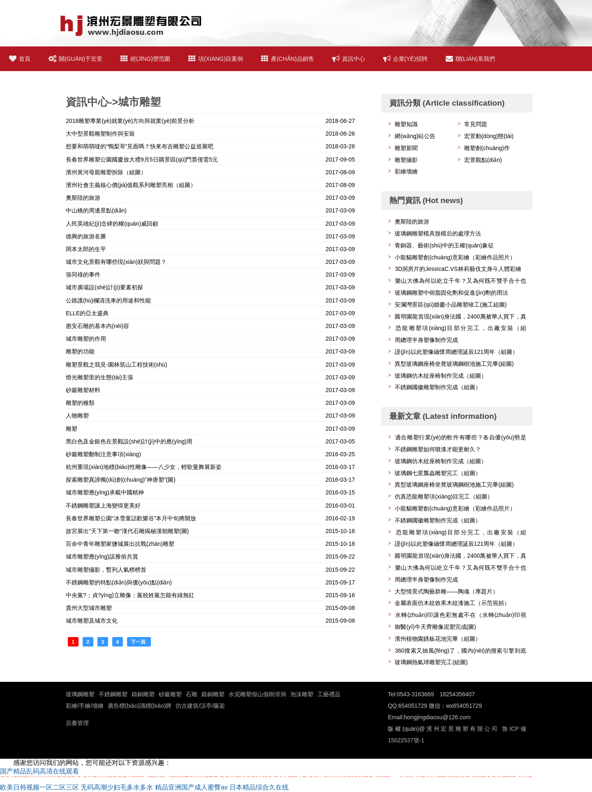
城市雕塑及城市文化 (92, 620)
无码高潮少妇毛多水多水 (117, 787)
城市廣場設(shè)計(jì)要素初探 (104, 287)
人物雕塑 (77, 415)
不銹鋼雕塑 (113, 694)
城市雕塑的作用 (86, 338)
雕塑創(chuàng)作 (487, 148)
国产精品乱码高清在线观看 (39, 771)
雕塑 (71, 428)
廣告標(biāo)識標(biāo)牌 (140, 705)
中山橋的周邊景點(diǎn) (96, 210)
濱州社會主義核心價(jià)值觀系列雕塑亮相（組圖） (131, 185)
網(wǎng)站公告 (415, 136)
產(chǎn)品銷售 (287, 59)
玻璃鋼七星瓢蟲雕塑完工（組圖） (438, 473)
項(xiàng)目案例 (215, 59)
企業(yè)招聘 (405, 59)
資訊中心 (348, 59)
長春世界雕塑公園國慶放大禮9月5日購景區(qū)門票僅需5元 (142, 159)
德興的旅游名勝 (86, 236)
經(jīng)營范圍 (145, 59)
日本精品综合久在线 (259, 787)
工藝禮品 (328, 694)
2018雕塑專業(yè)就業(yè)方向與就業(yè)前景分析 (130, 121)
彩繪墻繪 (406, 171)
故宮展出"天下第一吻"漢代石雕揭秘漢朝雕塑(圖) (127, 531)
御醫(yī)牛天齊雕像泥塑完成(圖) (435, 626)
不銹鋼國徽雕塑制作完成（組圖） (438, 387)
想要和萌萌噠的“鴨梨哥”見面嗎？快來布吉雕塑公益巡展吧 (139, 146)
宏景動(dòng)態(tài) (489, 136)
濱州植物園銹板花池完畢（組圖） (438, 638)
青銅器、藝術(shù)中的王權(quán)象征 (444, 245)
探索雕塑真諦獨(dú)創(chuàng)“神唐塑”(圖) (121, 479)
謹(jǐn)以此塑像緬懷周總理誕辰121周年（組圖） (456, 352)
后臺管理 (77, 723)
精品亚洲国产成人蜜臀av (191, 787)
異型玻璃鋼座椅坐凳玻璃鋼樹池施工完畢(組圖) (454, 363)
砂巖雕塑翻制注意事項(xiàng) (103, 454)
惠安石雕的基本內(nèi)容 (97, 326)
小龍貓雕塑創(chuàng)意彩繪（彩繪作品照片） (455, 257)
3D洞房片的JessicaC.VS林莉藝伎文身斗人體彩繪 (458, 269)
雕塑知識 (406, 124)
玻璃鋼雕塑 (80, 694)
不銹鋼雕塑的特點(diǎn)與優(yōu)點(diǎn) (119, 582)
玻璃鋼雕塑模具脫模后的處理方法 (438, 233)
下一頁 (139, 642)
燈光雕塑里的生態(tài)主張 (99, 377)
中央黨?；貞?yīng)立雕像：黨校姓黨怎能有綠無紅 (130, 595)
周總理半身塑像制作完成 (426, 340)
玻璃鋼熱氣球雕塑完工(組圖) (431, 662)
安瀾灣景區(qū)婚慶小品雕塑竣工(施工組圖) (450, 304)
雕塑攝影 (406, 160)
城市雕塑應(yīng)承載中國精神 (105, 492)
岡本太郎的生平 (86, 249)
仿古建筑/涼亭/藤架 (200, 705)
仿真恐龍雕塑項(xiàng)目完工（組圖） (444, 496)
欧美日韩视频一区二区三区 (39, 787)
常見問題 (475, 124)
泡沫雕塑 (301, 694)
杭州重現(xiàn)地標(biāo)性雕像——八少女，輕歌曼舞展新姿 (144, 467)
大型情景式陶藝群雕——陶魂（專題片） (446, 591)
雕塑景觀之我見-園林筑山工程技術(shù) (116, 364)
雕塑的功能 (80, 351)
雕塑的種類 (80, 402)
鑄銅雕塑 (143, 694)
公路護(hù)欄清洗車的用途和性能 (108, 300)
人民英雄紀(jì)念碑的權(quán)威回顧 (112, 223)
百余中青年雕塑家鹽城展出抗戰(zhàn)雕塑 (120, 543)
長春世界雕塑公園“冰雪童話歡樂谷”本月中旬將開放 (131, 518)
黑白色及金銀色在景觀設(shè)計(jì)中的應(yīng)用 (129, 441)
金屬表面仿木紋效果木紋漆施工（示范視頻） (452, 603)
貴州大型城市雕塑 (89, 608)
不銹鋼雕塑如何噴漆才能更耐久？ (438, 449)
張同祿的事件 (83, 274)
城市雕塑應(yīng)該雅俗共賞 (102, 556)
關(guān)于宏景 (75, 59)
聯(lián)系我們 (470, 59)
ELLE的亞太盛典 (87, 313)
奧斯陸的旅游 (83, 197)
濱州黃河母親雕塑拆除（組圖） (106, 172)
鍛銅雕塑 (212, 694)
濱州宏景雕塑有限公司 (462, 728)
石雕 (191, 694)
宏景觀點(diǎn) (483, 160)
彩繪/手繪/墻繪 (85, 705)
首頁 (19, 59)
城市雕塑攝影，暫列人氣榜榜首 (106, 569)
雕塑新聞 (406, 148)
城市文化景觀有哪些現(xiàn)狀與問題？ (116, 262)
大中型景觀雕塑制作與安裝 (100, 133)
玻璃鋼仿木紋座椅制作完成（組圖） (441, 375)
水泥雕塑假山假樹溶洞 (257, 694)
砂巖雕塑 (170, 694)
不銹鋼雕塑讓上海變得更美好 (103, 505)
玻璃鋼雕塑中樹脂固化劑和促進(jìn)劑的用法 (451, 292)
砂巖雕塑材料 (83, 390)
